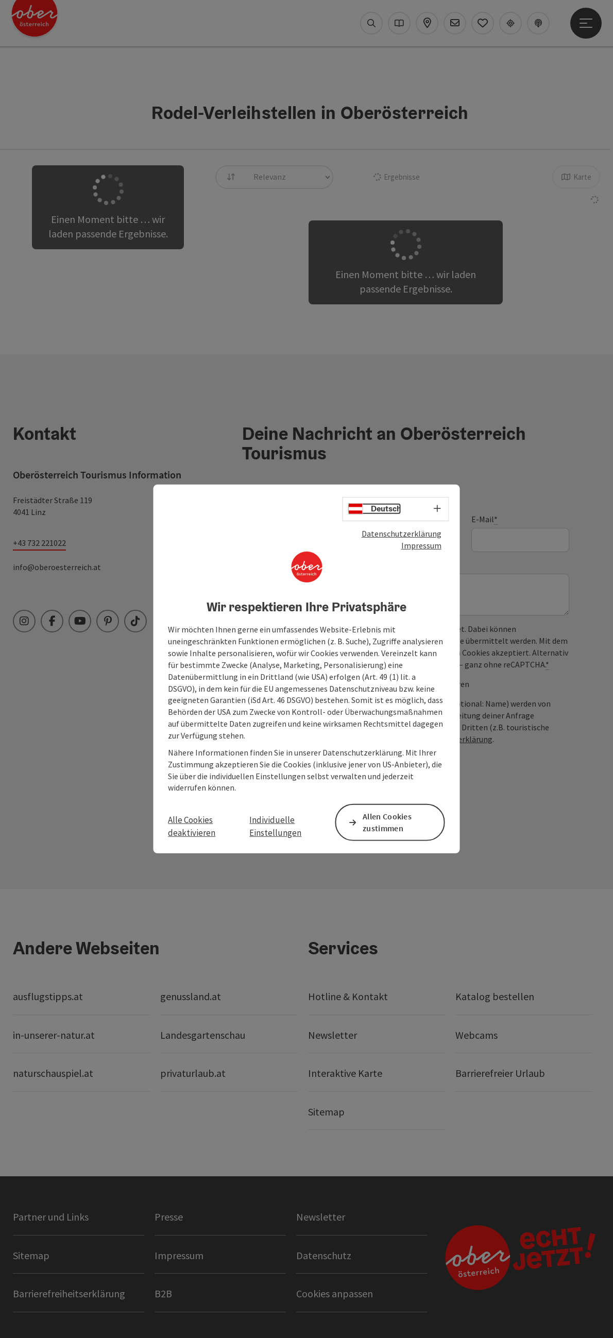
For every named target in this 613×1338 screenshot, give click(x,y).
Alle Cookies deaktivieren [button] (191, 826)
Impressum (421, 545)
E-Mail (484, 519)
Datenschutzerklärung (401, 533)
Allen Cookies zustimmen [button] (387, 822)
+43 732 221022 (39, 543)
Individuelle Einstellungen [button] (275, 826)
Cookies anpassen (334, 1293)
